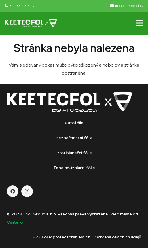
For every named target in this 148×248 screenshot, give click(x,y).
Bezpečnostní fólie (74, 137)
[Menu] (140, 23)
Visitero (15, 222)
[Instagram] (27, 191)
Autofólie (74, 122)
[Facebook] (12, 191)
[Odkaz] (31, 23)
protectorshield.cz (71, 237)
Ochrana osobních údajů (117, 237)
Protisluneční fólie (74, 152)
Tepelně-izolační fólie (74, 167)
